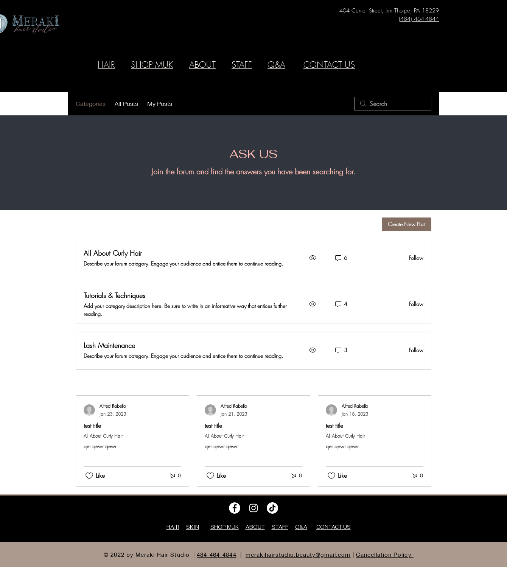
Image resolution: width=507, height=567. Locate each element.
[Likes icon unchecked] (89, 475)
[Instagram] (253, 508)
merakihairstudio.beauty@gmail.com (298, 554)
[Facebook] (234, 508)
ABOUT (202, 64)
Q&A (276, 64)
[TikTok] (272, 508)
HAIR (106, 64)
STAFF (242, 64)
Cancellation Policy (385, 554)
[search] (392, 103)
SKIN (192, 527)
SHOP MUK (152, 64)
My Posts (159, 103)
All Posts (126, 103)
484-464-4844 (216, 554)
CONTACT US (329, 64)
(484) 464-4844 (419, 19)
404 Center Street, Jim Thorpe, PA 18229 (389, 10)
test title (92, 425)
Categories (91, 103)
